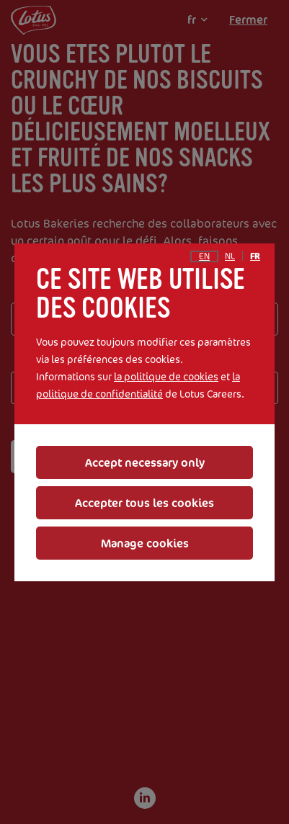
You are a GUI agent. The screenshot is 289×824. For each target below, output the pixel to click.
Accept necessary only (145, 462)
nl (230, 256)
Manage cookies (145, 543)
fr (255, 256)
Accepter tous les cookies (144, 503)
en (204, 256)
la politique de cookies (166, 376)
